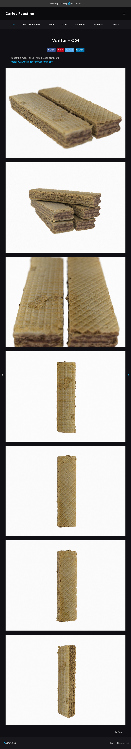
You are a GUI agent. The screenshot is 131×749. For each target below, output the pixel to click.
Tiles (64, 24)
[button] (119, 732)
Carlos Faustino (20, 14)
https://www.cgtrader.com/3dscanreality (32, 61)
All (13, 24)
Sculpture (80, 24)
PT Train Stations (32, 24)
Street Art (98, 24)
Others (115, 24)
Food (51, 24)
